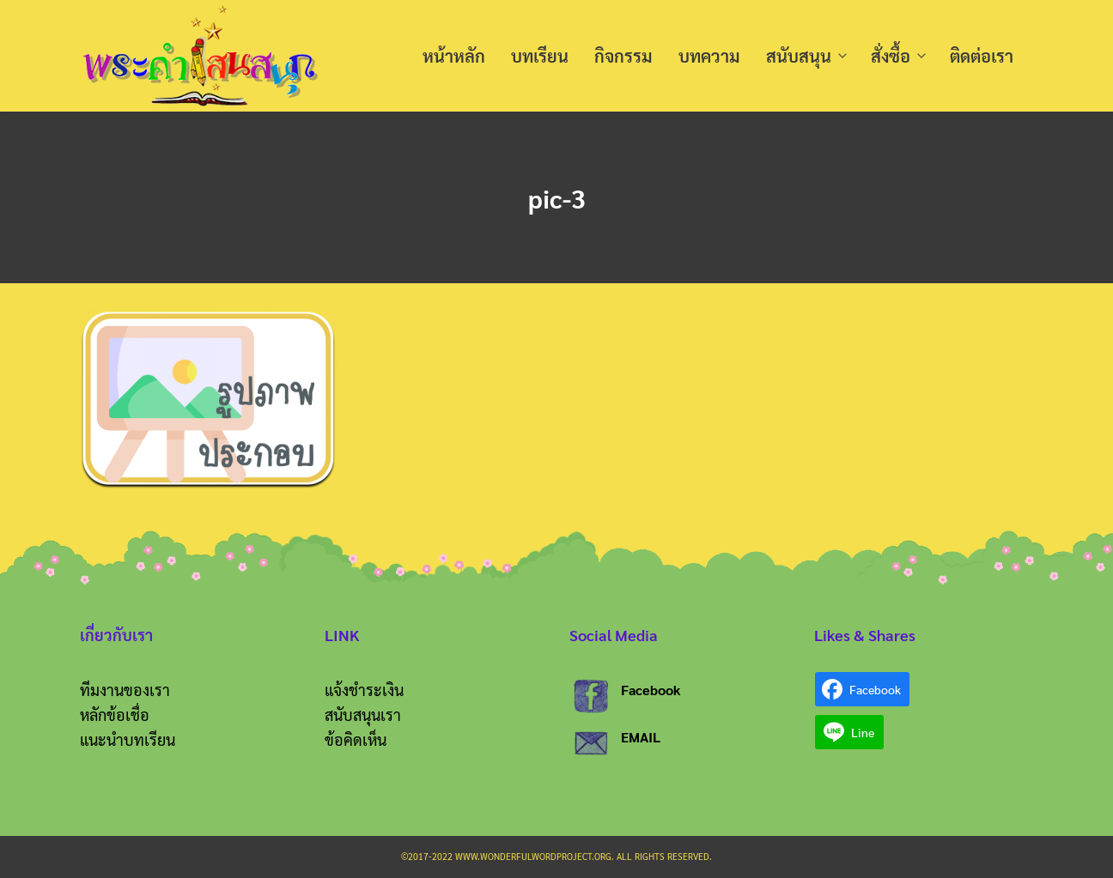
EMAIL (640, 737)
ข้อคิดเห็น (355, 739)
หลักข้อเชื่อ (114, 714)
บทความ (709, 56)
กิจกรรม (623, 56)
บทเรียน (540, 56)
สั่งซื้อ (890, 56)
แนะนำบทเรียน (127, 739)
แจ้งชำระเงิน (364, 689)
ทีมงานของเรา (125, 689)
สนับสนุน (798, 56)
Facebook (651, 690)
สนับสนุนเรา (363, 714)
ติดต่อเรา (981, 56)
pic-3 (556, 197)
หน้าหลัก (454, 56)
